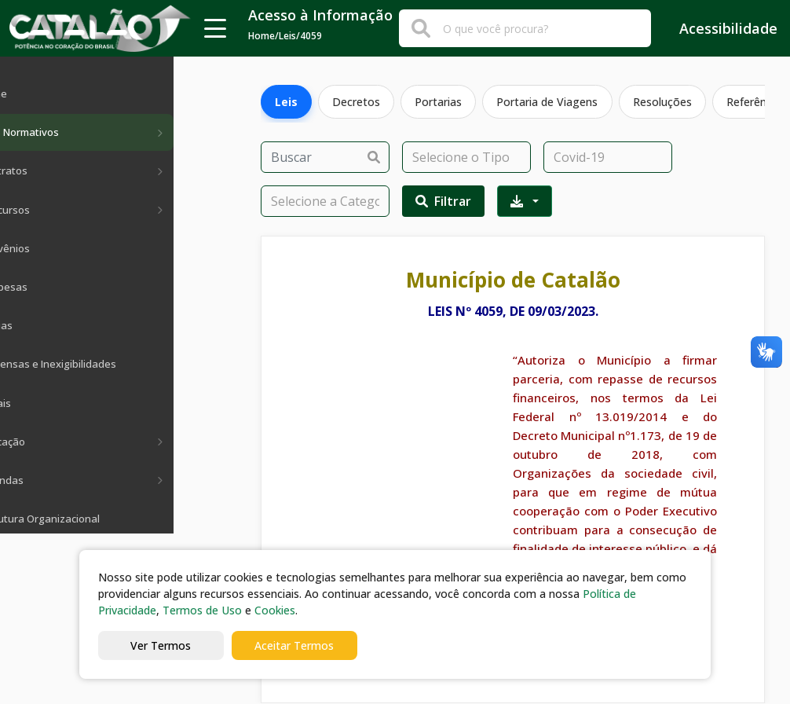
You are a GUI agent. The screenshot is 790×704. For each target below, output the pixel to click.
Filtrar (443, 201)
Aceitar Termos (294, 645)
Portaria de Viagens (552, 101)
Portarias (442, 101)
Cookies (274, 610)
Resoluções (668, 101)
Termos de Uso (202, 610)
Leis (287, 101)
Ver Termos (160, 645)
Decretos (358, 101)
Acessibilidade (717, 28)
